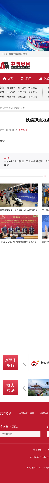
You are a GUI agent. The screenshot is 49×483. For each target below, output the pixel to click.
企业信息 (22, 97)
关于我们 (38, 450)
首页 (8, 78)
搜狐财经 (44, 413)
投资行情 (22, 92)
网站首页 (16, 108)
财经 (24, 108)
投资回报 (32, 97)
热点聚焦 (32, 88)
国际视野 (22, 88)
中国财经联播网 (26, 413)
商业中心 (11, 97)
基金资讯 (32, 92)
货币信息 (11, 92)
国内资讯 (11, 88)
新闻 (26, 78)
